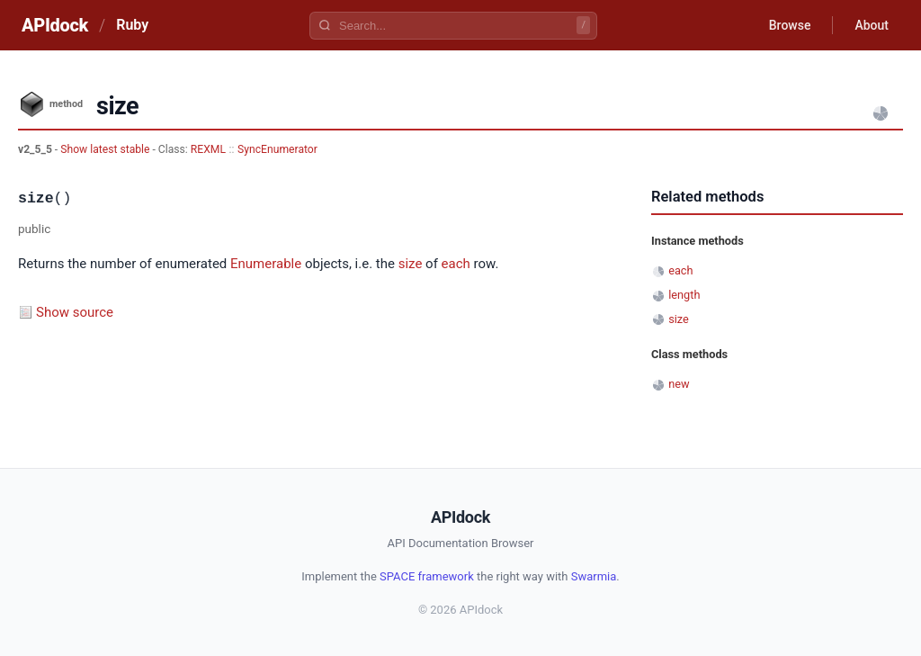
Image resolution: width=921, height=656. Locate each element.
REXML (208, 149)
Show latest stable (106, 149)
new (678, 384)
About (871, 25)
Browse (790, 25)
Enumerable (265, 264)
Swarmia (594, 576)
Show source (74, 312)
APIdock (55, 25)
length (684, 294)
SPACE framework (427, 576)
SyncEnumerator (277, 149)
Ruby (132, 24)
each (456, 264)
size (410, 264)
